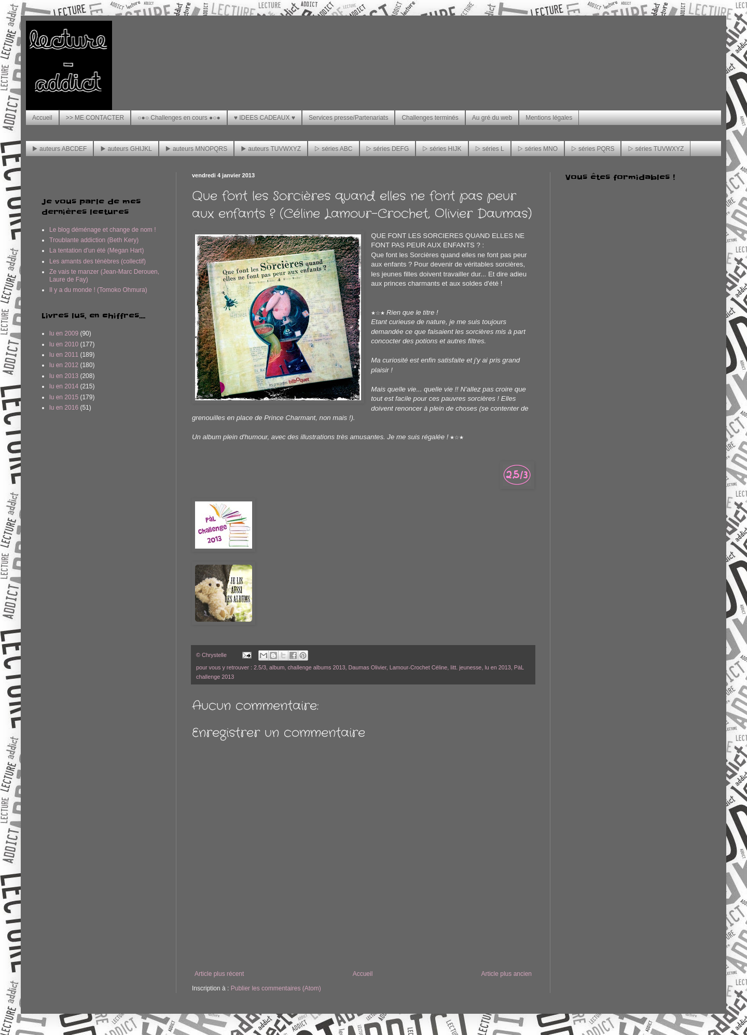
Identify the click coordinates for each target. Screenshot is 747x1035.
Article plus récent (219, 973)
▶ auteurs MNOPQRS (196, 148)
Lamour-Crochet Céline (419, 667)
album (276, 667)
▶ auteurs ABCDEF (59, 148)
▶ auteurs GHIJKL (125, 148)
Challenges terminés (430, 117)
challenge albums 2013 (316, 667)
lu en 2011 (63, 354)
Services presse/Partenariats (348, 117)
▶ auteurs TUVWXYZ (271, 148)
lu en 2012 (63, 365)
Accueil (42, 117)
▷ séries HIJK (441, 148)
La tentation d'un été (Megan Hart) (96, 250)
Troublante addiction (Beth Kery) (94, 240)
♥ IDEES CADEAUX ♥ (264, 117)
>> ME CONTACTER (95, 117)
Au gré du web (492, 117)
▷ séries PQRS (592, 148)
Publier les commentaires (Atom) (276, 988)
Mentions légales (548, 117)
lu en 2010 (63, 344)
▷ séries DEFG (387, 148)
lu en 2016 (63, 407)
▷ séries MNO (538, 148)
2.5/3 (260, 667)
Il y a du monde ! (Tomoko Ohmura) (98, 289)
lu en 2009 (63, 333)
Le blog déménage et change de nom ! (102, 229)
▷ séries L (489, 148)
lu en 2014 (63, 386)
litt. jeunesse (465, 667)
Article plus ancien (506, 973)
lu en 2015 (63, 397)
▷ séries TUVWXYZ (656, 148)
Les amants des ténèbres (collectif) (97, 261)
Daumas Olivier (367, 667)
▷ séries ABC (333, 148)
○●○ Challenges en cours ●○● (178, 117)
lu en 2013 (497, 667)
